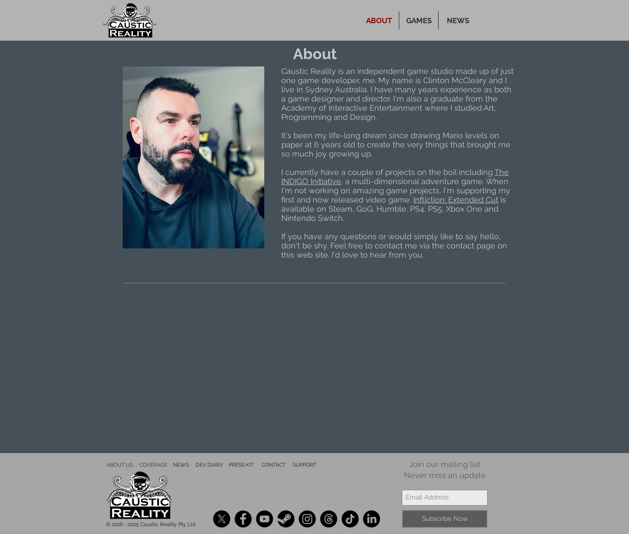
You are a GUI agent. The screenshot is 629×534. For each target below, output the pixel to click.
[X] (221, 518)
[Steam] (285, 518)
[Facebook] (243, 518)
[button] (418, 20)
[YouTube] (264, 518)
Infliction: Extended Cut (455, 199)
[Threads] (328, 518)
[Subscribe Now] (444, 519)
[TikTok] (350, 518)
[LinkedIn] (371, 518)
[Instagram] (307, 518)
